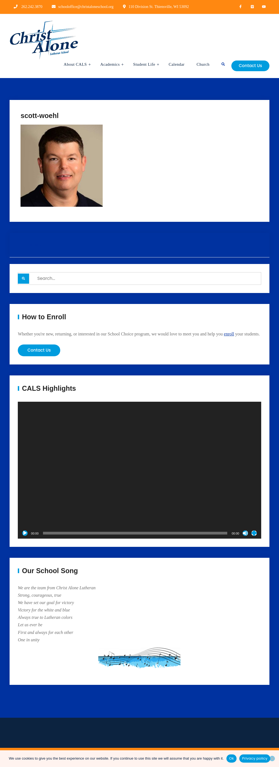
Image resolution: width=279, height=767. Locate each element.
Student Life (141, 64)
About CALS (72, 64)
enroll (229, 334)
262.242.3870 (31, 7)
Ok (231, 758)
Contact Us (249, 65)
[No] (272, 758)
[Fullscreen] (254, 533)
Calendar (173, 64)
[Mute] (245, 533)
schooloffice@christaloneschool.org (86, 7)
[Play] (25, 533)
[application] (139, 471)
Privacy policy (255, 758)
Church (199, 64)
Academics (106, 64)
